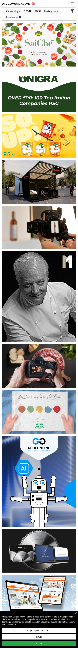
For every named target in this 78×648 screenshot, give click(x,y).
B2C (36, 11)
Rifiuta (39, 637)
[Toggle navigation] (72, 3)
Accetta (39, 643)
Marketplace (50, 11)
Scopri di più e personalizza (39, 630)
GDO (26, 11)
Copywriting (12, 11)
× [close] (76, 613)
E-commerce (12, 17)
